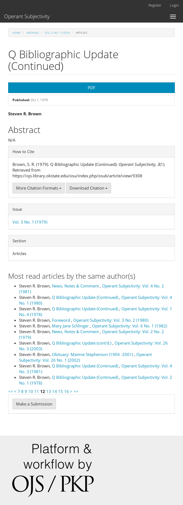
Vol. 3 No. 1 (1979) (57, 33)
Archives (33, 33)
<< (10, 391)
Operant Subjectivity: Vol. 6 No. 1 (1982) (129, 326)
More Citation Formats (38, 188)
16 (66, 391)
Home (16, 33)
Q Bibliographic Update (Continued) (85, 297)
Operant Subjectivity (27, 16)
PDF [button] (91, 87)
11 (36, 391)
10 (30, 391)
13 (48, 391)
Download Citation (89, 188)
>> (76, 391)
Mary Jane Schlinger (71, 326)
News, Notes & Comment (76, 286)
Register (155, 5)
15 (60, 391)
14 (54, 391)
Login (174, 5)
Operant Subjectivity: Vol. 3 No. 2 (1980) (110, 320)
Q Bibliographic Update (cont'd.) (82, 343)
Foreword (61, 320)
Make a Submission (34, 404)
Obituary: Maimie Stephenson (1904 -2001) (93, 354)
